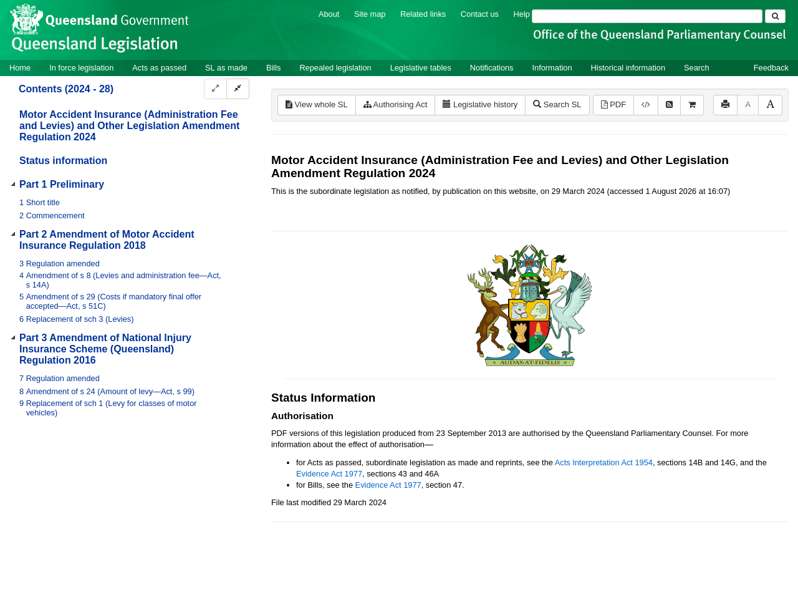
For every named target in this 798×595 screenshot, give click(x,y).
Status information (63, 160)
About (329, 14)
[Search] (647, 16)
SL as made (226, 67)
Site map (370, 14)
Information (552, 67)
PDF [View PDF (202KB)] (614, 104)
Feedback (771, 67)
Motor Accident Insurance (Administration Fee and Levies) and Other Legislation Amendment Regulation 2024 (129, 125)
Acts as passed (159, 67)
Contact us (480, 14)
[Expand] (215, 89)
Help (522, 14)
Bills (273, 67)
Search (696, 67)
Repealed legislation (335, 67)
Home (20, 67)
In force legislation (81, 67)
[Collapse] (237, 89)
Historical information (628, 67)
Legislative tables (420, 67)
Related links (423, 14)
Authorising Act (395, 104)
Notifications (492, 67)
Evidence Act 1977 (329, 473)
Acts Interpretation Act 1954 (604, 462)
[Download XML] (645, 105)
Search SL (557, 104)
